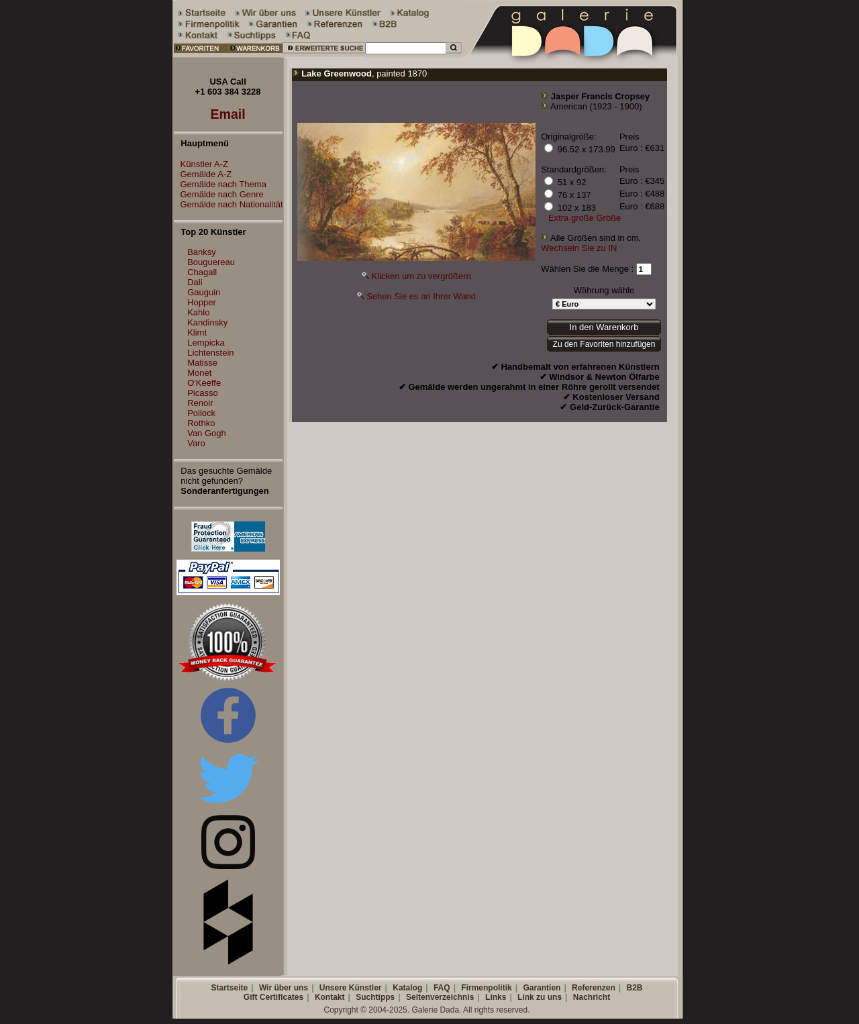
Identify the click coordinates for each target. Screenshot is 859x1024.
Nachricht (591, 997)
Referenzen (593, 987)
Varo (196, 443)
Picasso (202, 393)
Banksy (201, 252)
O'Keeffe (204, 383)
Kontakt (330, 997)
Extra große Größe (584, 218)
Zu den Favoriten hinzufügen (604, 344)
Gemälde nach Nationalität (228, 204)
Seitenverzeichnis (440, 997)
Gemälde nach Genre (219, 194)
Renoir (200, 403)
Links (495, 997)
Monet (199, 373)
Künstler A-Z (201, 164)
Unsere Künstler (350, 987)
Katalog (407, 987)
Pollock (201, 413)
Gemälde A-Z (203, 174)
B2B (634, 987)
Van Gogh (206, 433)
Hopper (201, 302)
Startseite (229, 987)
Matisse (202, 363)
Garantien (541, 987)
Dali (194, 282)
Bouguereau (211, 262)
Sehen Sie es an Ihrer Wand (421, 296)
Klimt (197, 332)
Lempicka (206, 343)
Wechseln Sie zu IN (579, 248)
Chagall (202, 272)
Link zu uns (539, 997)
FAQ (442, 987)
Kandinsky (207, 322)
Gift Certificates (273, 997)
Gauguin (203, 292)
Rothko (201, 423)
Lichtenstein (210, 353)
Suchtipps (375, 997)
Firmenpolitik (486, 987)
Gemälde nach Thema (220, 184)
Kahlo (198, 312)
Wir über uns (283, 987)
